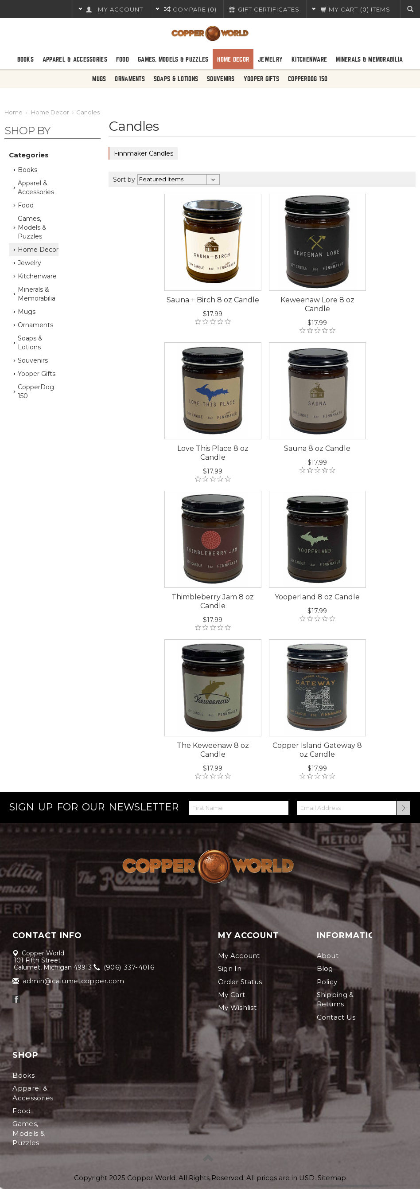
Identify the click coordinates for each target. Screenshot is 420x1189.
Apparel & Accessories (75, 59)
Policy (327, 982)
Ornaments (130, 79)
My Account (239, 955)
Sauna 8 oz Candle (317, 448)
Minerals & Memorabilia (369, 59)
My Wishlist (237, 1007)
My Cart (231, 994)
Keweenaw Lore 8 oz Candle (317, 304)
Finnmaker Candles (143, 153)
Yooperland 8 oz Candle (317, 597)
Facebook (16, 999)
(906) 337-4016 (124, 967)
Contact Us (336, 1017)
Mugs (99, 79)
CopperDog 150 (308, 79)
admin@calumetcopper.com (69, 981)
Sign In (229, 968)
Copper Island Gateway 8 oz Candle (317, 750)
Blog (325, 968)
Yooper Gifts (261, 79)
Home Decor (233, 59)
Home (13, 112)
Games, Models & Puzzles (173, 59)
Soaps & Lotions (176, 79)
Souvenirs (221, 79)
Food (122, 59)
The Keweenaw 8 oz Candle (213, 750)
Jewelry (270, 59)
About (328, 955)
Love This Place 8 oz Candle (213, 453)
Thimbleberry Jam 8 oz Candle (212, 601)
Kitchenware (309, 59)
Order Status (240, 982)
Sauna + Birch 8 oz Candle (213, 300)
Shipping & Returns (335, 999)
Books (25, 59)
